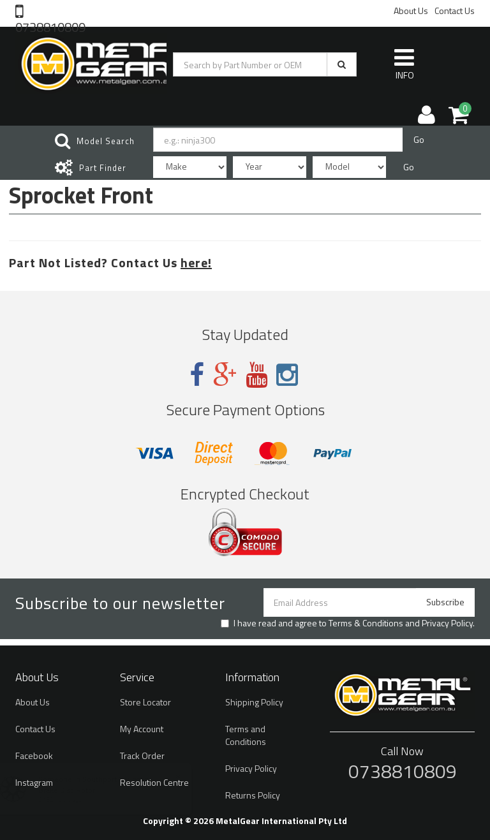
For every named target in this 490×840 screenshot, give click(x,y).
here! (196, 262)
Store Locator (145, 702)
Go (418, 139)
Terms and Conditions (245, 735)
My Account (141, 728)
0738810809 (50, 26)
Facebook (34, 755)
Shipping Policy (254, 702)
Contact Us (454, 10)
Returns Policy (252, 795)
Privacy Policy (447, 623)
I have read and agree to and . (348, 623)
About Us (411, 10)
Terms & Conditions (366, 623)
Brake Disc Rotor (78, 790)
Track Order (142, 755)
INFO (404, 64)
